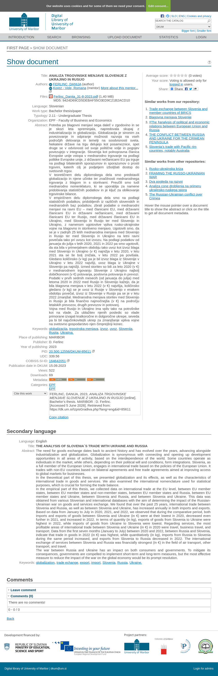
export (84, 562)
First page (18, 48)
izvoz (104, 329)
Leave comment (23, 590)
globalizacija (58, 329)
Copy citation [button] (59, 417)
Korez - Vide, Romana (69, 88)
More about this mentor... (119, 88)
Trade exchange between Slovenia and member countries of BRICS (178, 111)
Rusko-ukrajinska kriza (166, 169)
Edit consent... (158, 6)
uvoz (113, 329)
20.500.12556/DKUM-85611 (70, 351)
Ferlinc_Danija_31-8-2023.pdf (75, 96)
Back (10, 618)
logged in (176, 84)
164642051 (57, 361)
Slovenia (109, 562)
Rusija (53, 332)
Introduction (21, 37)
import (96, 562)
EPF (52, 385)
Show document (50, 48)
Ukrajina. (66, 332)
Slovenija (125, 329)
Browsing (81, 37)
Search (54, 37)
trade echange (67, 562)
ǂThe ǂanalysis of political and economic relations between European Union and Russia (179, 126)
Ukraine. (135, 562)
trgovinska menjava (83, 329)
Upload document (125, 37)
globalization (45, 562)
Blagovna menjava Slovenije (170, 117)
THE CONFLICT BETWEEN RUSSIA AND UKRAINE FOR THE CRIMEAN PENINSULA (177, 138)
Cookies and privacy (199, 16)
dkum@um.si (59, 668)
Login (201, 37)
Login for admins (204, 668)
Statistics (168, 37)
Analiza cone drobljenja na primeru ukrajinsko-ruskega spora (175, 188)
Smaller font (204, 30)
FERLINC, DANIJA (67, 84)
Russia (122, 562)
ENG (182, 16)
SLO (174, 16)
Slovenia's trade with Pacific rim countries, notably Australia (172, 148)
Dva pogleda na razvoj (166, 181)
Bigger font (188, 30)
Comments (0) (22, 596)
